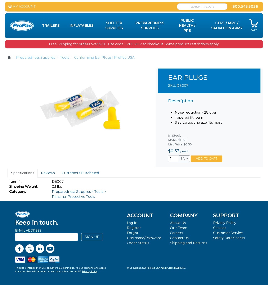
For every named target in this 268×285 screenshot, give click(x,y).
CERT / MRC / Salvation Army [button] (226, 25)
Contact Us (179, 238)
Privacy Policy (224, 223)
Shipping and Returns (188, 243)
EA (183, 159)
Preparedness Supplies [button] (149, 25)
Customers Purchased (80, 173)
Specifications (22, 173)
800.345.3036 (245, 7)
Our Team (178, 228)
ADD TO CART (206, 159)
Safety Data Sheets (229, 238)
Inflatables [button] (81, 26)
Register (134, 228)
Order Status (138, 243)
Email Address (28, 230)
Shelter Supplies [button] (114, 25)
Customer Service (228, 233)
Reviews (48, 173)
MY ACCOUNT (22, 7)
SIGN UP (92, 237)
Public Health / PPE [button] (187, 26)
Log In (132, 223)
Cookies (219, 228)
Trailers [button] (50, 26)
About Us (178, 223)
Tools (64, 58)
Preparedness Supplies (35, 58)
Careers (176, 233)
